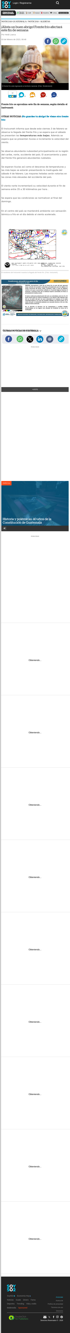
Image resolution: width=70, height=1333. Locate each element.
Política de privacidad (55, 1304)
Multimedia (11, 1308)
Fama (33, 1300)
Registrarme (25, 3)
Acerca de (59, 1301)
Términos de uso (57, 1307)
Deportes (11, 1304)
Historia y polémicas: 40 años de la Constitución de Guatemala (27, 520)
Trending (20, 1304)
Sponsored (22, 1308)
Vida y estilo (31, 1304)
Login (15, 3)
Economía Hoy (24, 1296)
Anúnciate (59, 1297)
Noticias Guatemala (13, 21)
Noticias (33, 21)
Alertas (45, 21)
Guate (18, 1300)
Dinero (26, 1300)
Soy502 (11, 1296)
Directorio (59, 1311)
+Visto (35, 389)
